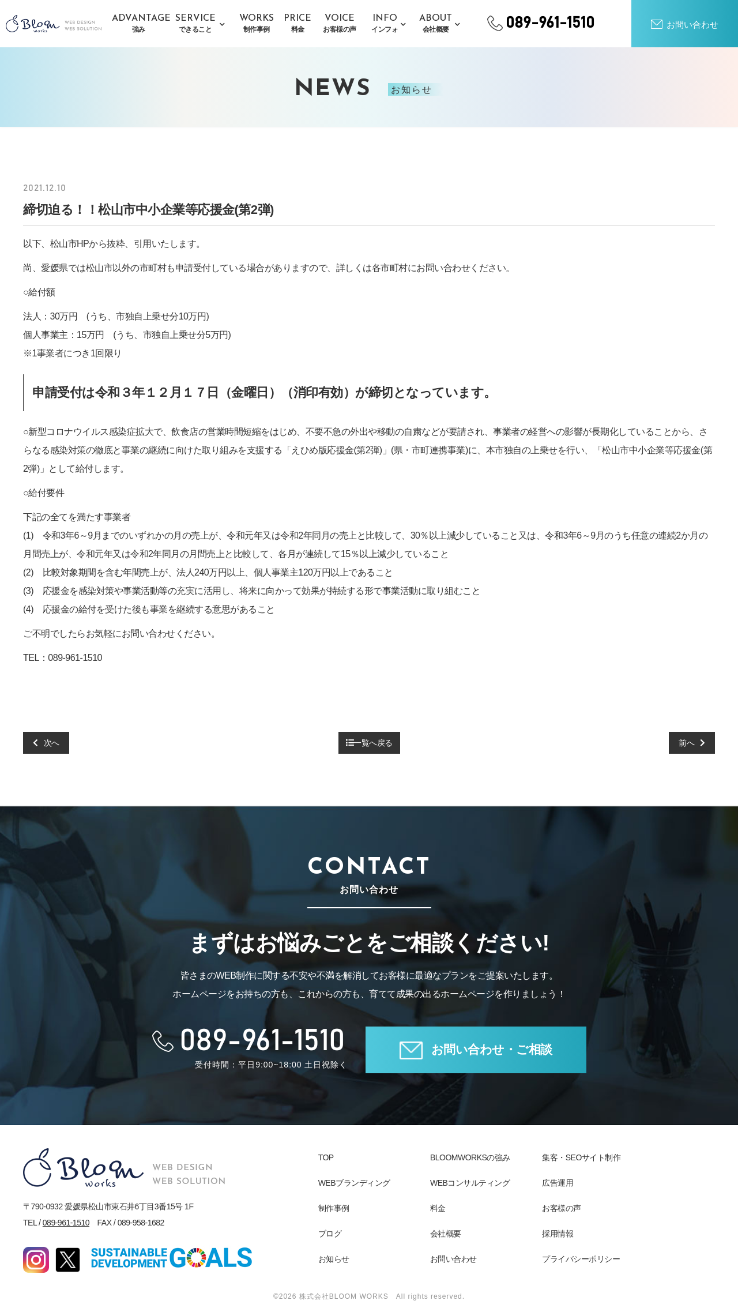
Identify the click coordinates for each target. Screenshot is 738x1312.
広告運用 (557, 1182)
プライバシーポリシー (581, 1259)
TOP (326, 1157)
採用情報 (557, 1233)
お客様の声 (561, 1208)
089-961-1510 (66, 1222)
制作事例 (333, 1208)
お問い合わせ (453, 1259)
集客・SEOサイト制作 (581, 1157)
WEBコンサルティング (470, 1182)
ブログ (330, 1233)
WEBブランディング (354, 1182)
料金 (438, 1208)
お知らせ (333, 1259)
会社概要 (445, 1233)
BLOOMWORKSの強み (470, 1157)
